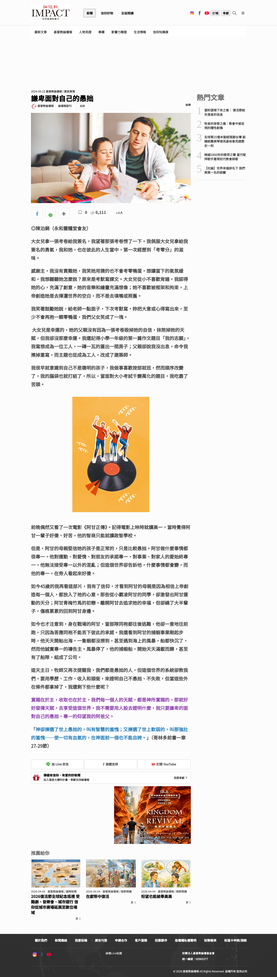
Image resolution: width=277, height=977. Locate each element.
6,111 (98, 212)
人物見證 (85, 32)
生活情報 (140, 32)
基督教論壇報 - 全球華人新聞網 (50, 13)
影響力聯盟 (119, 32)
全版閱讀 (127, 13)
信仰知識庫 (160, 32)
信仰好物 (107, 13)
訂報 (215, 13)
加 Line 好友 (57, 764)
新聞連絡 (61, 940)
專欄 (101, 32)
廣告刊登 (101, 940)
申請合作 (121, 940)
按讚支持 (110, 764)
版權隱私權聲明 (185, 940)
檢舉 (188, 105)
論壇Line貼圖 (114, 953)
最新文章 (40, 32)
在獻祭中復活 (97, 896)
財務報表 (210, 940)
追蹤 (82, 106)
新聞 (90, 13)
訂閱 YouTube (164, 764)
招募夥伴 (161, 940)
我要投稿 (81, 940)
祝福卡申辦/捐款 (235, 940)
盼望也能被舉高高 (156, 896)
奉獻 (226, 13)
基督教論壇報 (63, 32)
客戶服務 (141, 940)
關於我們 (41, 940)
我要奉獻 (181, 778)
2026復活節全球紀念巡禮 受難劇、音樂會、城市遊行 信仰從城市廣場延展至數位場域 (55, 904)
